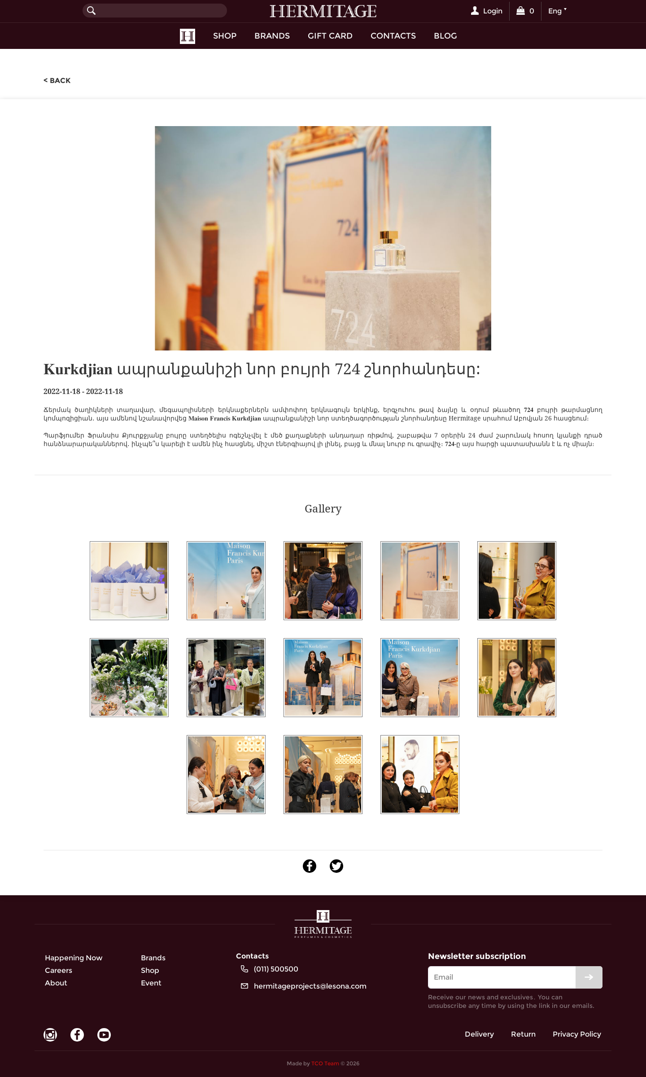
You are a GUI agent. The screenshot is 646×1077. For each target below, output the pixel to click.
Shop (150, 970)
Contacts (393, 36)
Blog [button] (445, 36)
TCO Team (325, 1063)
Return (523, 1034)
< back (57, 80)
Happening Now (74, 958)
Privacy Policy (577, 1034)
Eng (555, 11)
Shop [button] (224, 36)
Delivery (479, 1034)
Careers (58, 970)
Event (151, 983)
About (56, 983)
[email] (515, 977)
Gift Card (330, 36)
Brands (272, 36)
